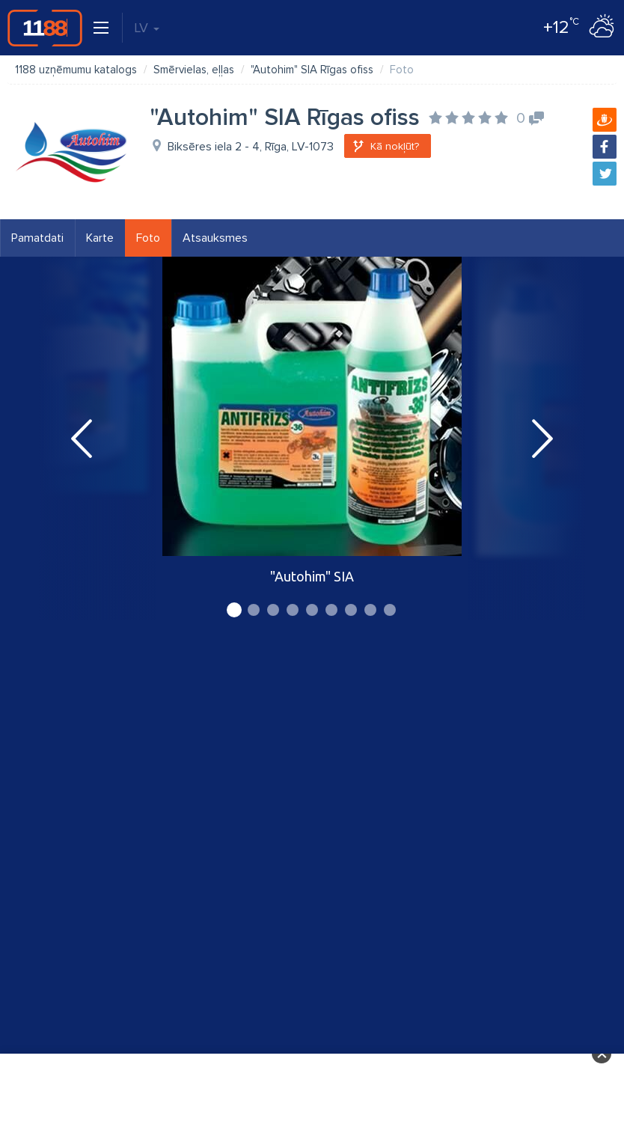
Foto (148, 237)
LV (146, 27)
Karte (100, 237)
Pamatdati (37, 237)
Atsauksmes (215, 237)
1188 (44, 27)
